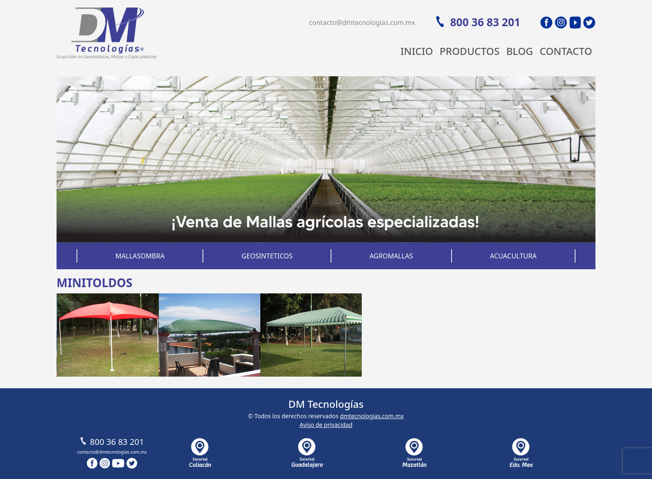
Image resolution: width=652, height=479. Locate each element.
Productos (469, 51)
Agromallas (391, 256)
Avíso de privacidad (325, 425)
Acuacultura (513, 256)
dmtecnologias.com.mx (372, 416)
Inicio (416, 51)
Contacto (566, 51)
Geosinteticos (267, 256)
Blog (519, 51)
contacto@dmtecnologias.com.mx (362, 22)
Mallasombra (140, 256)
